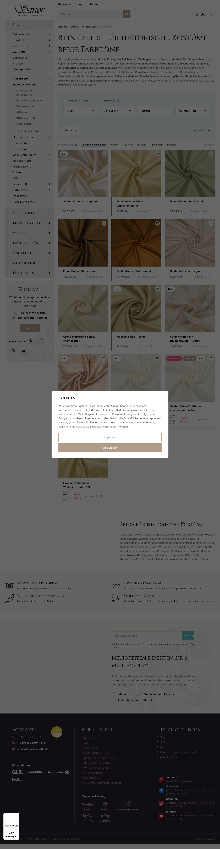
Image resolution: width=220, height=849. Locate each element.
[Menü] (17, 815)
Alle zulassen (110, 448)
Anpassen (110, 437)
